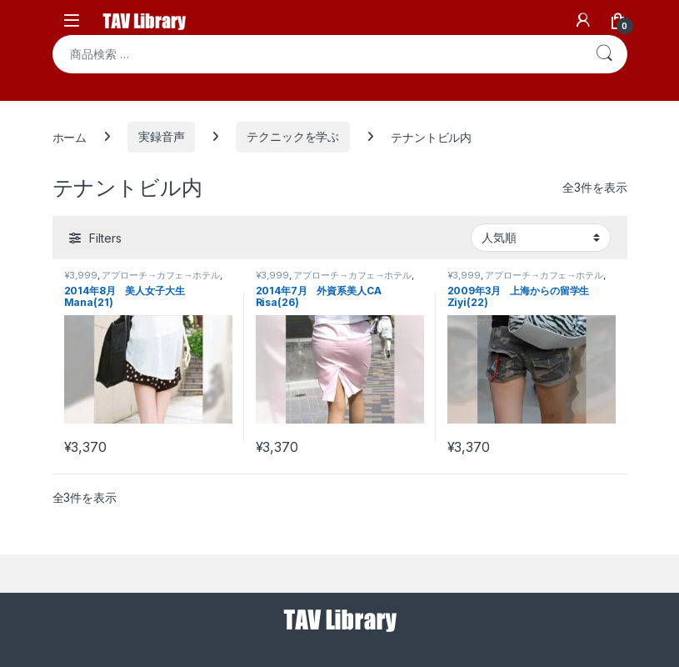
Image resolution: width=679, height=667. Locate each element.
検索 (604, 54)
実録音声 (161, 136)
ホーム (69, 136)
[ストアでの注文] (541, 237)
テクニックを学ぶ (293, 136)
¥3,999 (80, 275)
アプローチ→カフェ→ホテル (161, 275)
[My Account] (583, 20)
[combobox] (316, 54)
